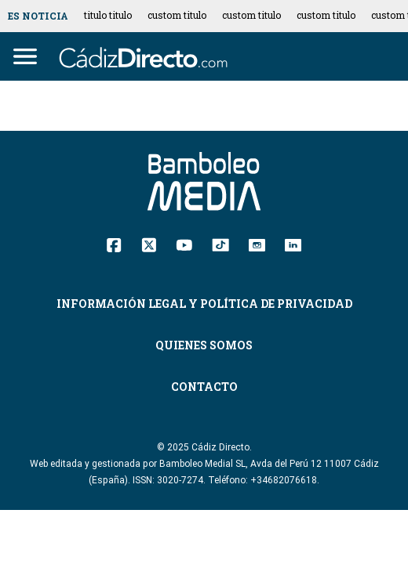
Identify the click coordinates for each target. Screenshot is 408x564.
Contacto (204, 386)
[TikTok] (220, 244)
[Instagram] (257, 244)
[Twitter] (148, 243)
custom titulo (177, 15)
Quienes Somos (204, 345)
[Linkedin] (293, 244)
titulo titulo (108, 15)
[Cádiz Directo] (147, 56)
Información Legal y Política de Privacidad (204, 303)
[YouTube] (184, 244)
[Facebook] (114, 243)
